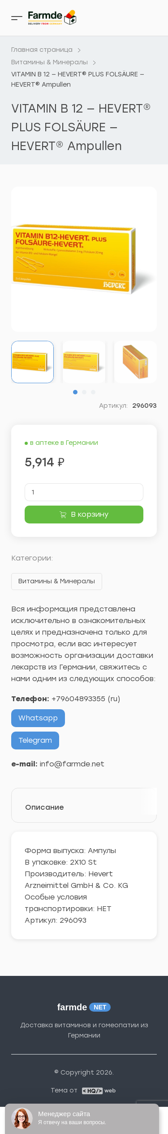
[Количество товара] (84, 492)
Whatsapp (38, 718)
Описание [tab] (44, 807)
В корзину (89, 514)
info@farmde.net (72, 764)
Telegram (35, 740)
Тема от (64, 1090)
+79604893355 (78, 699)
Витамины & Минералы (56, 581)
